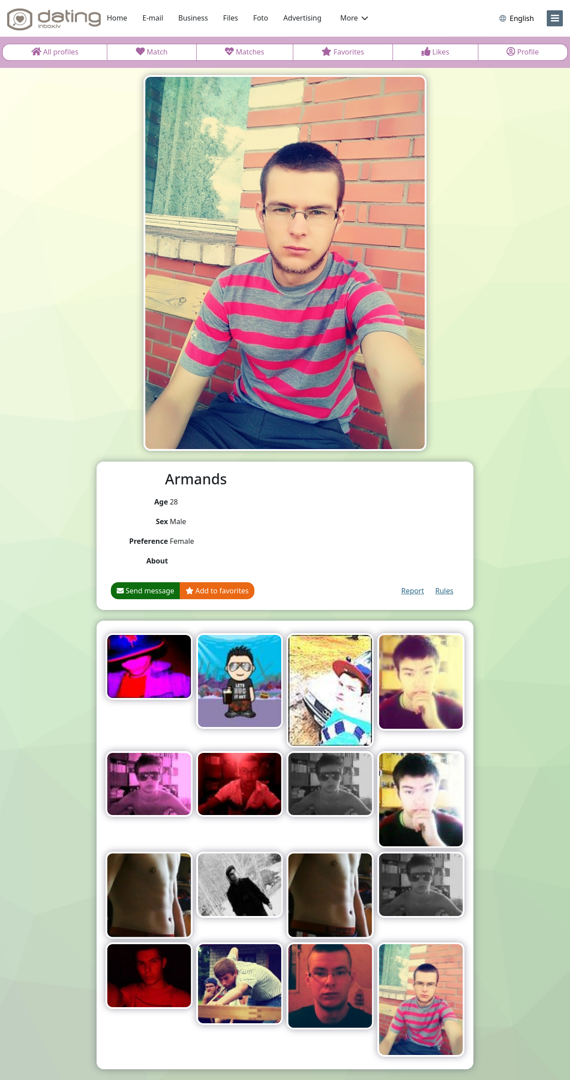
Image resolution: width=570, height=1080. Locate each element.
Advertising (302, 18)
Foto (260, 18)
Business (193, 18)
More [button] (354, 18)
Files (230, 18)
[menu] (555, 18)
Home (117, 18)
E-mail (153, 18)
